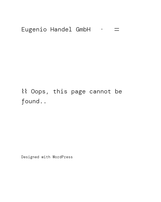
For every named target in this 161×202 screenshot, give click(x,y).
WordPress (63, 157)
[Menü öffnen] (116, 29)
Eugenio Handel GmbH (55, 29)
